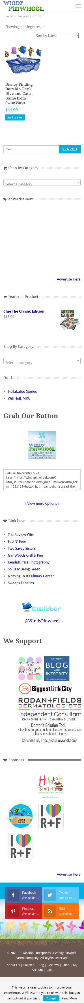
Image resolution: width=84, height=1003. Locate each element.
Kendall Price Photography (29, 562)
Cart (49, 970)
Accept (51, 998)
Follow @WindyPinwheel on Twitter (42, 604)
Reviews (53, 965)
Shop (65, 965)
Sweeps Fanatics (21, 583)
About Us (13, 965)
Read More (69, 998)
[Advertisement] (42, 238)
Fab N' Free (17, 541)
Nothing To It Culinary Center (31, 576)
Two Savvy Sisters (22, 548)
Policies (28, 965)
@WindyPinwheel (42, 620)
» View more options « (42, 503)
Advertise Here (69, 279)
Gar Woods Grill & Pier (25, 555)
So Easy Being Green (24, 569)
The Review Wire (21, 535)
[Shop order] (57, 35)
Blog (41, 965)
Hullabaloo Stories (22, 391)
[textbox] (42, 184)
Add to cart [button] (15, 117)
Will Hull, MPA (19, 398)
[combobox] (42, 182)
